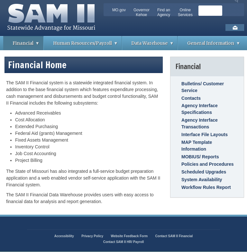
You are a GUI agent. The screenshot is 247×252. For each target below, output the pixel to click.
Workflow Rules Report (206, 187)
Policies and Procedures (207, 164)
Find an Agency (163, 12)
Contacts (191, 98)
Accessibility (64, 236)
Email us (234, 27)
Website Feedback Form (129, 236)
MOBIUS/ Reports (200, 156)
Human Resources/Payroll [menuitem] (81, 45)
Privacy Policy (92, 236)
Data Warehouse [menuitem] (148, 45)
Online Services (185, 12)
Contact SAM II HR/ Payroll (123, 242)
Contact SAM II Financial (174, 236)
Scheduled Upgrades (203, 171)
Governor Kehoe (141, 12)
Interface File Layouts (204, 134)
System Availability (201, 179)
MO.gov (119, 10)
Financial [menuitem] (21, 45)
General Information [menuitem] (209, 45)
